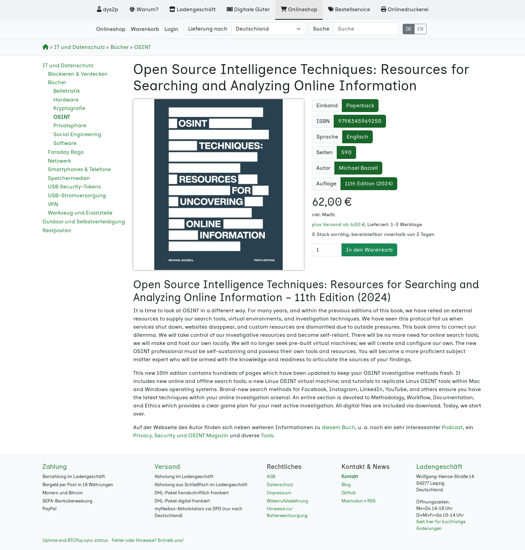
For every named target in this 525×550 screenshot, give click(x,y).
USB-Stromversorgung (77, 195)
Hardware (65, 99)
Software (64, 143)
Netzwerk (59, 161)
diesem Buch (338, 427)
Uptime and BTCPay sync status (75, 540)
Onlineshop (299, 9)
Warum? (143, 9)
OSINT (140, 47)
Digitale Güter (248, 9)
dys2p (107, 9)
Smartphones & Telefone (79, 169)
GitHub (349, 492)
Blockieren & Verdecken (78, 74)
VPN (53, 204)
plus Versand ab (338, 224)
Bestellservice (349, 9)
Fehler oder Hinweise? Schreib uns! (147, 540)
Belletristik (66, 91)
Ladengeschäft (192, 9)
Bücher (118, 47)
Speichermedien (69, 178)
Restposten (56, 230)
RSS (371, 500)
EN (420, 29)
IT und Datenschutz (78, 47)
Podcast (452, 427)
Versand (167, 467)
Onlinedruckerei (404, 9)
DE (409, 29)
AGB (271, 476)
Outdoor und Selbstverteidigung (83, 221)
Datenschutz (280, 484)
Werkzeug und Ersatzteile (80, 212)
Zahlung (54, 467)
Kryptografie (69, 108)
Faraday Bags (66, 152)
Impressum (279, 492)
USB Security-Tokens (74, 186)
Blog (346, 484)
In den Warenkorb (369, 249)
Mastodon (352, 500)
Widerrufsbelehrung (287, 500)
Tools (267, 435)
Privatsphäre (69, 125)
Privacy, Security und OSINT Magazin (180, 435)
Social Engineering (77, 134)
